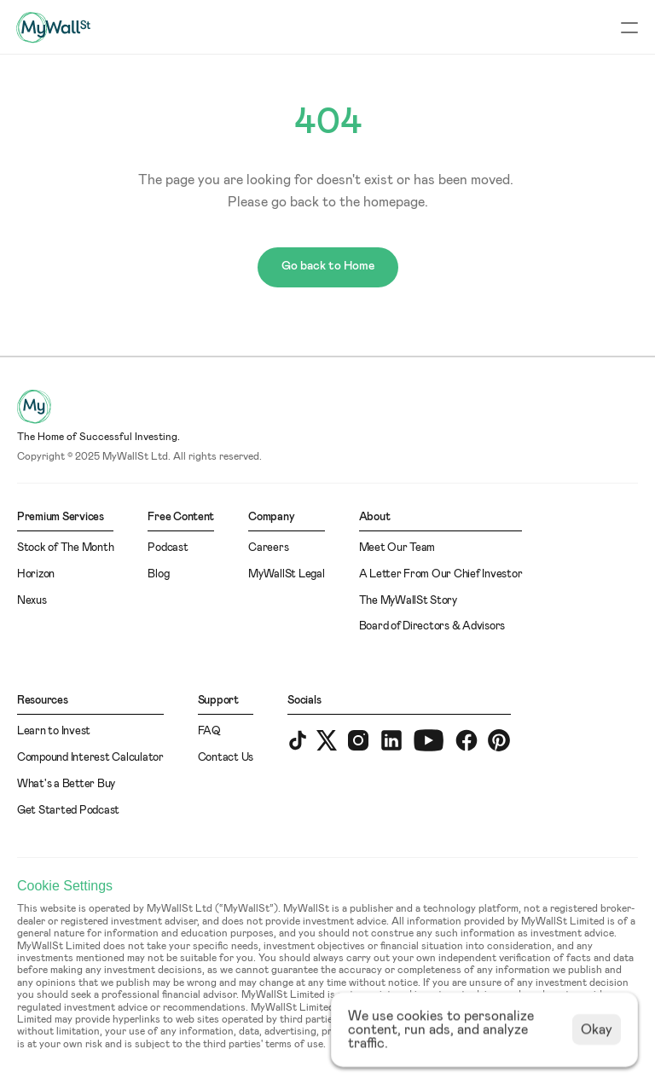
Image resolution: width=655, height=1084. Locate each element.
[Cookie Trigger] (65, 886)
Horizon (36, 574)
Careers (268, 548)
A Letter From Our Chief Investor (441, 574)
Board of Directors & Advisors (432, 626)
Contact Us (225, 757)
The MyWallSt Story (408, 600)
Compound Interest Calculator (90, 757)
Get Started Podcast (68, 810)
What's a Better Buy (66, 784)
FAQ (209, 731)
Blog (158, 574)
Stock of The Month (65, 548)
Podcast (168, 548)
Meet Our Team (397, 548)
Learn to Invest (53, 731)
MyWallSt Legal (286, 574)
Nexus (32, 600)
